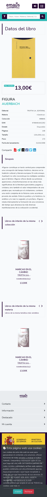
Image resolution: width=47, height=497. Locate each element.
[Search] (23, 16)
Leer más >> (15, 486)
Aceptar (18, 491)
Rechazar (28, 491)
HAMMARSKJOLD (23, 279)
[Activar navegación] (42, 6)
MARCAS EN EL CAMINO (23, 271)
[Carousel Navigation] (41, 221)
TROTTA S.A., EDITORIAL (36, 111)
